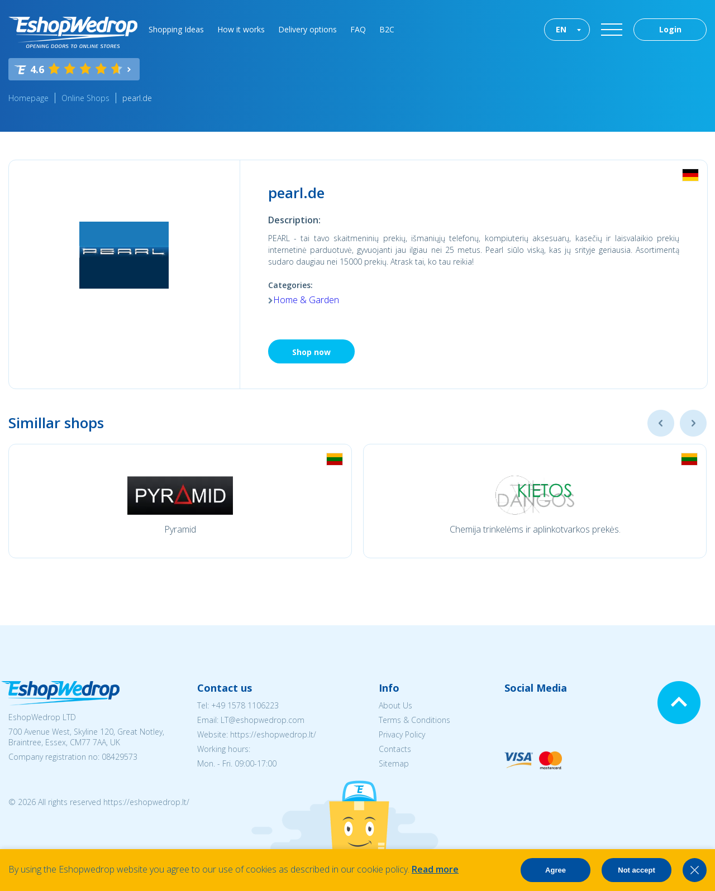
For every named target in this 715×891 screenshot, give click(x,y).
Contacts (395, 749)
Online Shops (85, 98)
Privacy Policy (402, 734)
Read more (435, 869)
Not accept (636, 870)
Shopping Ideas (176, 29)
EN (561, 29)
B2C (386, 29)
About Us (395, 705)
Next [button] (693, 423)
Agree (555, 870)
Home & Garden (306, 300)
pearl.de (137, 98)
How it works (241, 29)
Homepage (28, 98)
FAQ (358, 29)
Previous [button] (660, 423)
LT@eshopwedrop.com (262, 720)
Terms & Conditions (414, 720)
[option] (180, 501)
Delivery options (307, 29)
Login (670, 29)
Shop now (311, 352)
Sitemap (394, 763)
